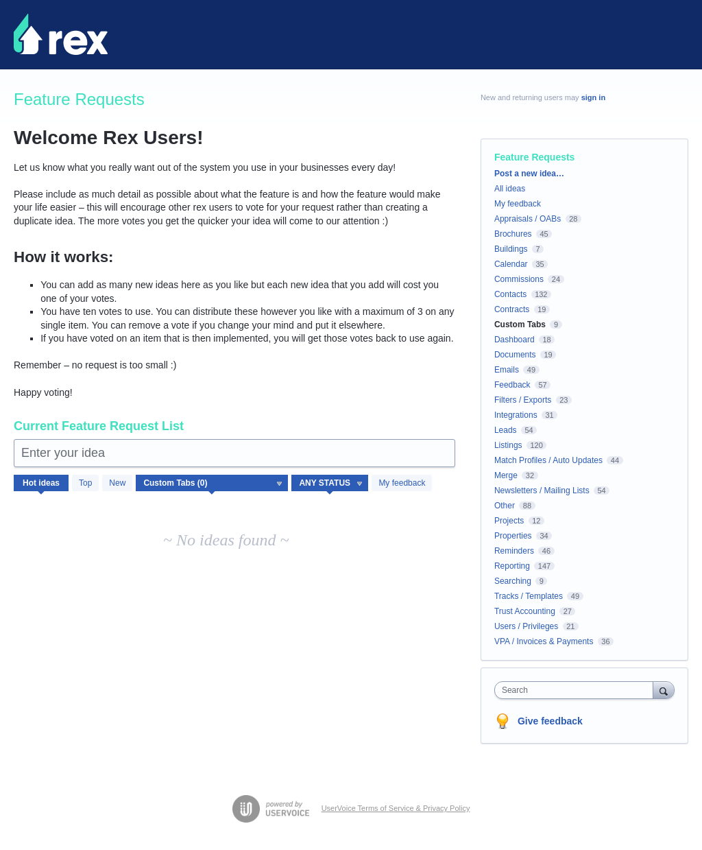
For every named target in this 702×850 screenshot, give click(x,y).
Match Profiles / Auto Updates (548, 460)
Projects (509, 521)
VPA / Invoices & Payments (544, 641)
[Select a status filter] (330, 483)
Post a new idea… (529, 173)
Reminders (514, 551)
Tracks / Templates (528, 596)
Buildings (511, 249)
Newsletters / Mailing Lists (542, 490)
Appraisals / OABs (527, 219)
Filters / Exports (522, 400)
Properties (513, 536)
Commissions (519, 279)
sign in (593, 97)
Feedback (512, 385)
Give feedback (550, 721)
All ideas (509, 188)
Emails (506, 370)
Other (504, 505)
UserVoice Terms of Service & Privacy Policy (396, 808)
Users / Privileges (526, 626)
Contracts (511, 309)
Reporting (512, 566)
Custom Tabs (520, 324)
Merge (506, 475)
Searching (512, 581)
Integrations (515, 415)
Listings (508, 445)
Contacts (510, 294)
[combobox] (577, 690)
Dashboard (514, 339)
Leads (505, 430)
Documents (515, 354)
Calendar (511, 264)
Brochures (513, 234)
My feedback (401, 483)
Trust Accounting (524, 611)
